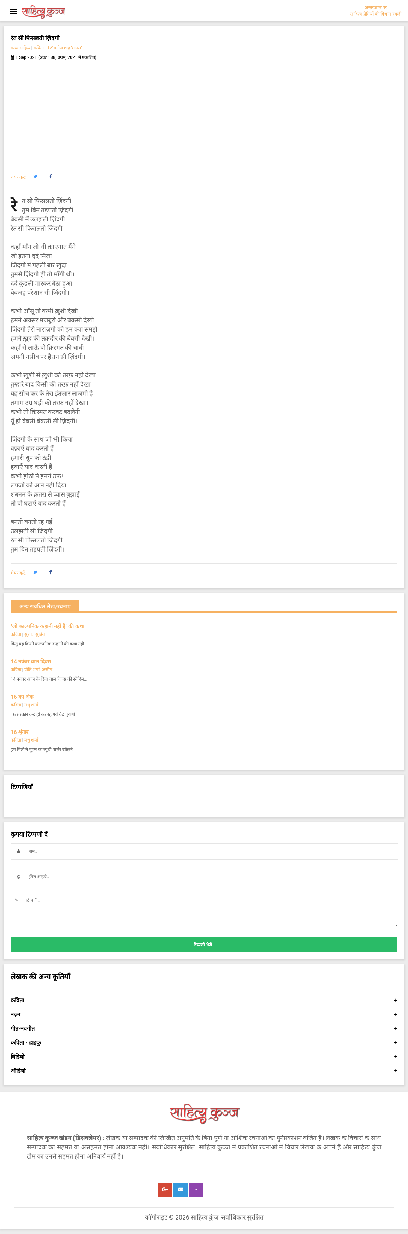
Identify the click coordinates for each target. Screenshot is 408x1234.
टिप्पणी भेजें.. (204, 944)
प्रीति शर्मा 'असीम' (38, 669)
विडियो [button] (204, 1057)
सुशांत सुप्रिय (34, 634)
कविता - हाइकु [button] (204, 1043)
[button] (35, 177)
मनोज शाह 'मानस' (65, 47)
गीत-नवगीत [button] (204, 1029)
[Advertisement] (204, 113)
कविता (39, 47)
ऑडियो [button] (204, 1071)
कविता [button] (204, 1000)
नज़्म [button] (204, 1015)
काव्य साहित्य (20, 47)
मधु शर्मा (31, 704)
